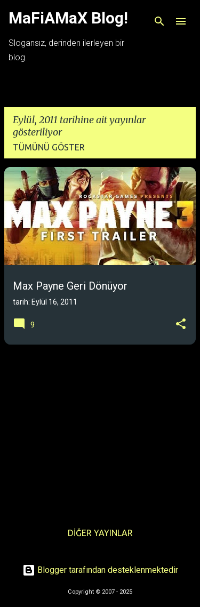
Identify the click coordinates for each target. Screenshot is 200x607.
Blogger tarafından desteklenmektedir (100, 570)
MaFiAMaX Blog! (68, 18)
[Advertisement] (100, 427)
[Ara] (159, 21)
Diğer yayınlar (100, 533)
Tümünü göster (49, 147)
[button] (180, 324)
